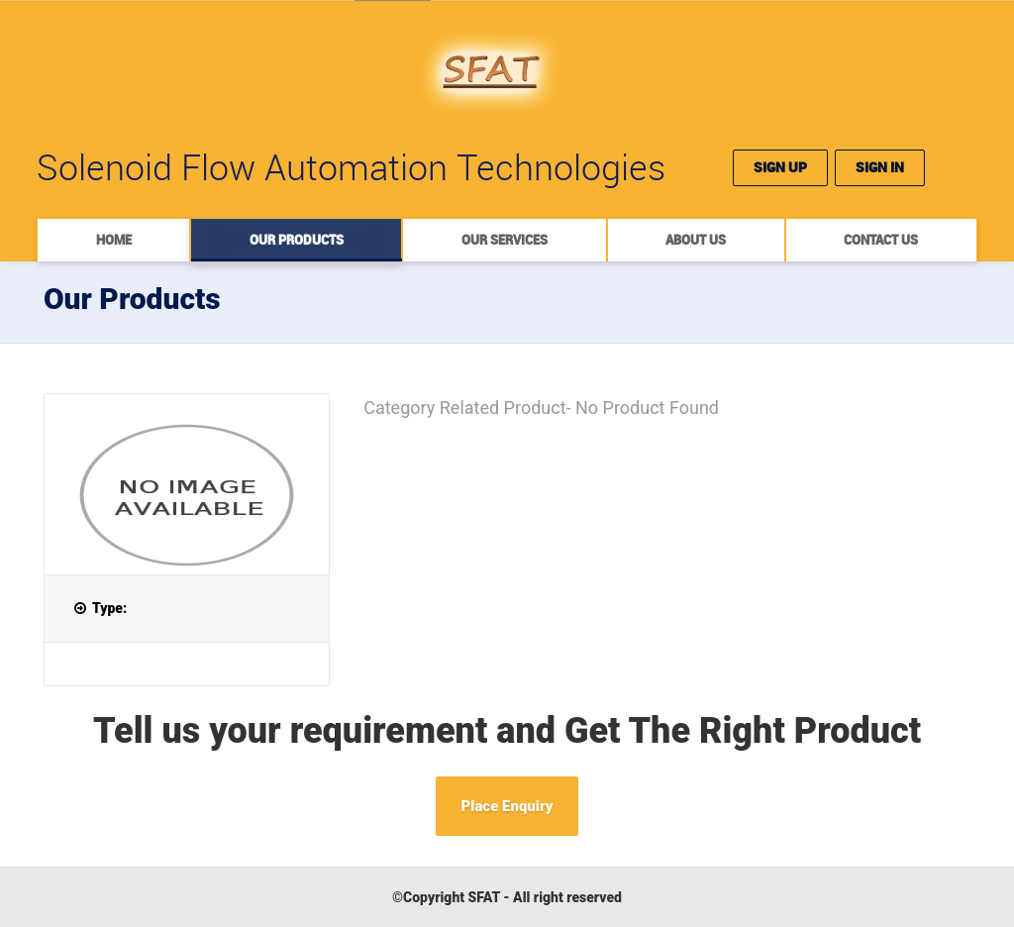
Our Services (504, 240)
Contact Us (881, 240)
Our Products (297, 240)
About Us (695, 240)
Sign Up (780, 166)
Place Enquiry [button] (507, 806)
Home (114, 240)
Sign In (880, 166)
